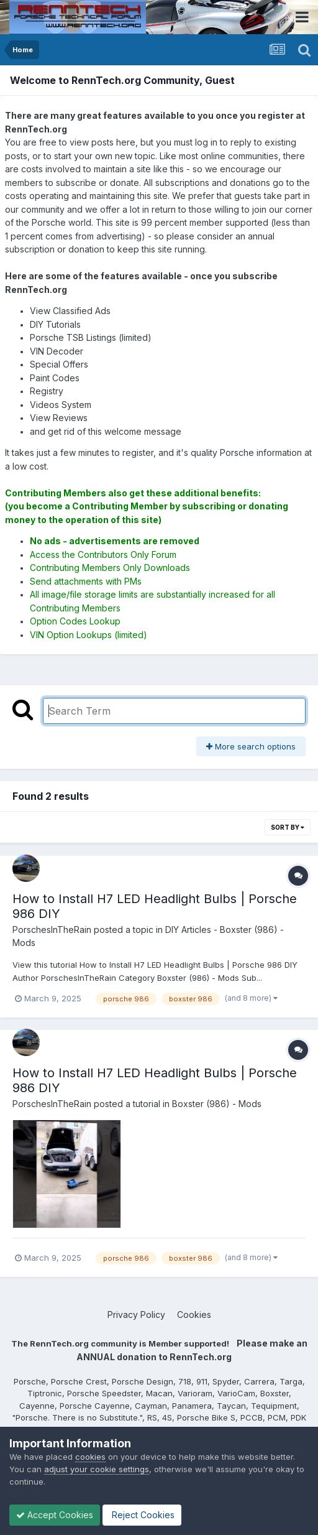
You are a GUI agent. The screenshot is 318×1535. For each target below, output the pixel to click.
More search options (251, 746)
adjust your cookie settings (96, 1469)
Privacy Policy (136, 1314)
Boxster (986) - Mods (216, 1103)
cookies (90, 1457)
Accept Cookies (54, 1514)
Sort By (287, 827)
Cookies (194, 1314)
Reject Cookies (142, 1514)
